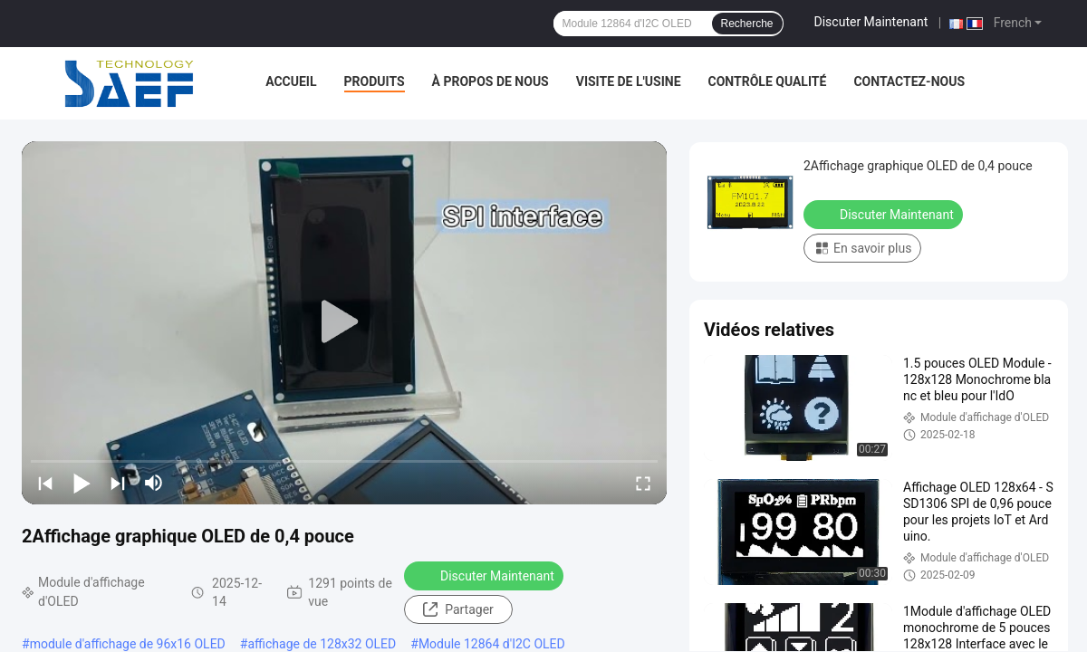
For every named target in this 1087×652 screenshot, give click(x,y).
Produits (374, 81)
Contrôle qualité (767, 81)
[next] (118, 482)
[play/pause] (81, 482)
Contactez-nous (909, 81)
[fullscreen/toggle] (643, 482)
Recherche (747, 23)
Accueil (290, 81)
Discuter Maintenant (871, 21)
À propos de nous (490, 81)
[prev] (45, 482)
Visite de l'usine (628, 81)
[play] (344, 322)
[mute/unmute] (154, 482)
